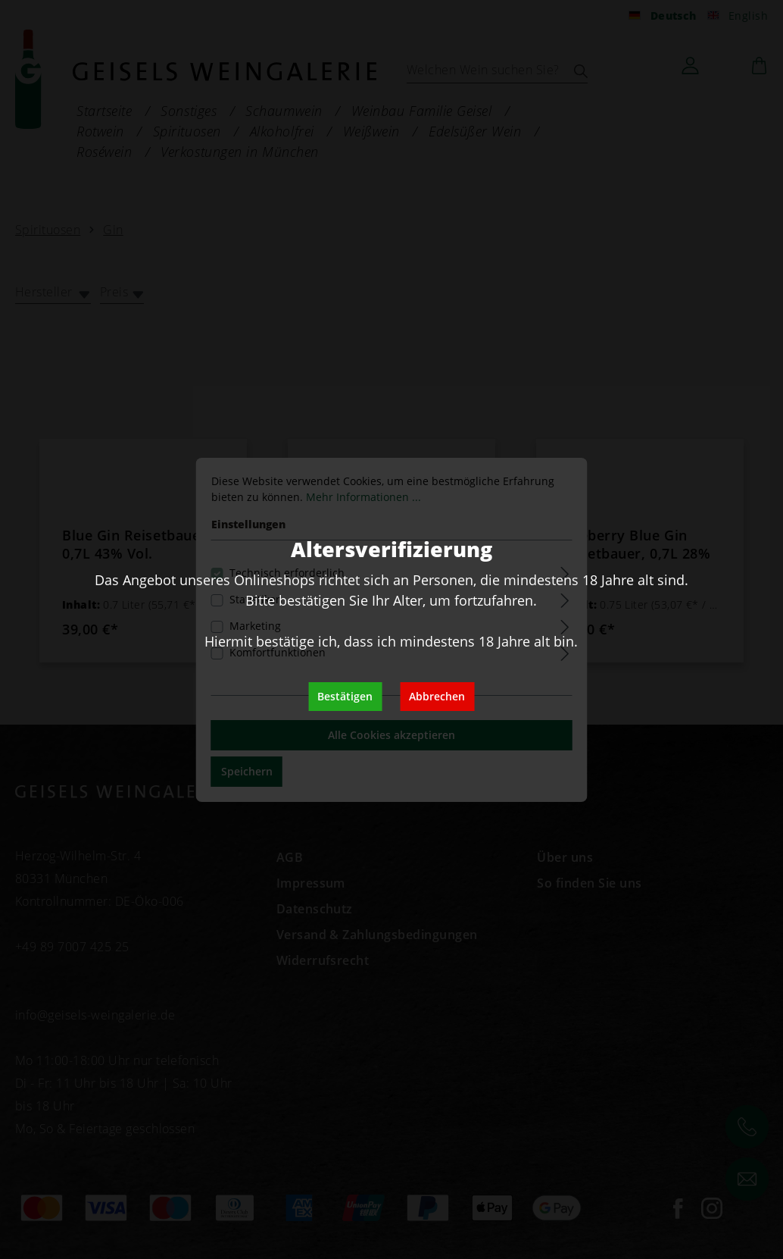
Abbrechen (437, 696)
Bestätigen (345, 696)
